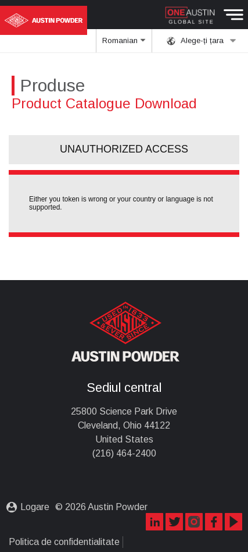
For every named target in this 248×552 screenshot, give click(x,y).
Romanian (124, 44)
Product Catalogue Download (104, 103)
